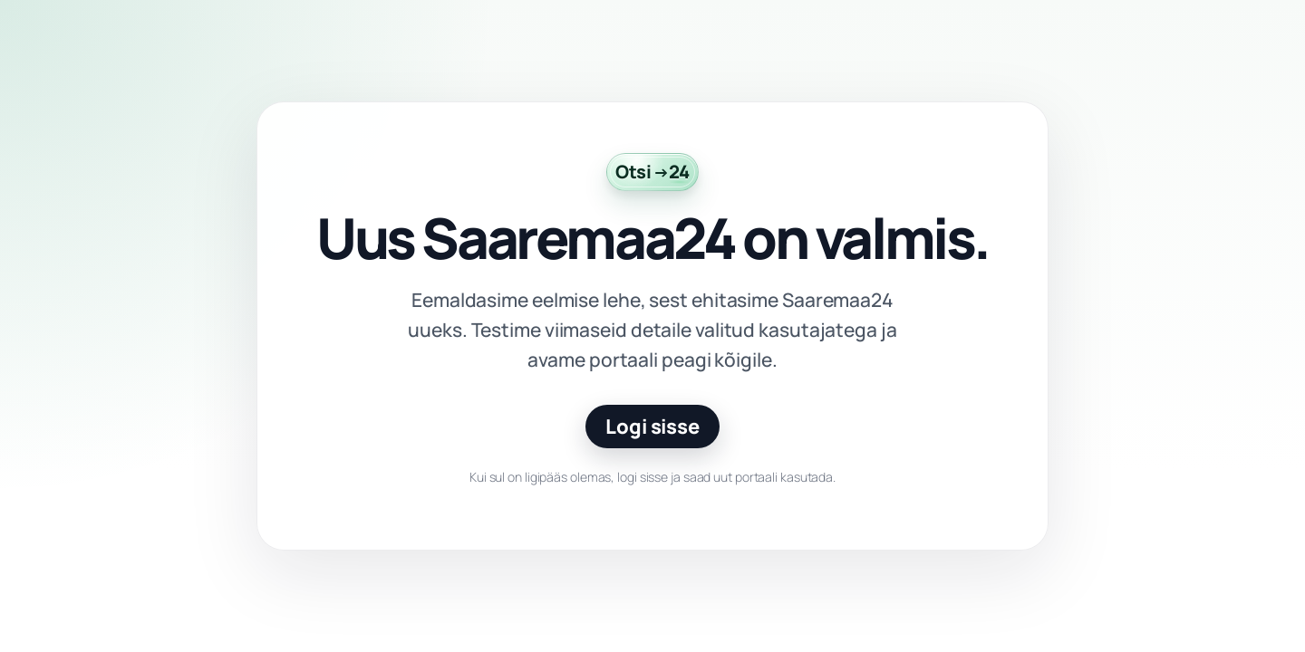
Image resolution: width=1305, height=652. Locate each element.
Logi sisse (652, 426)
